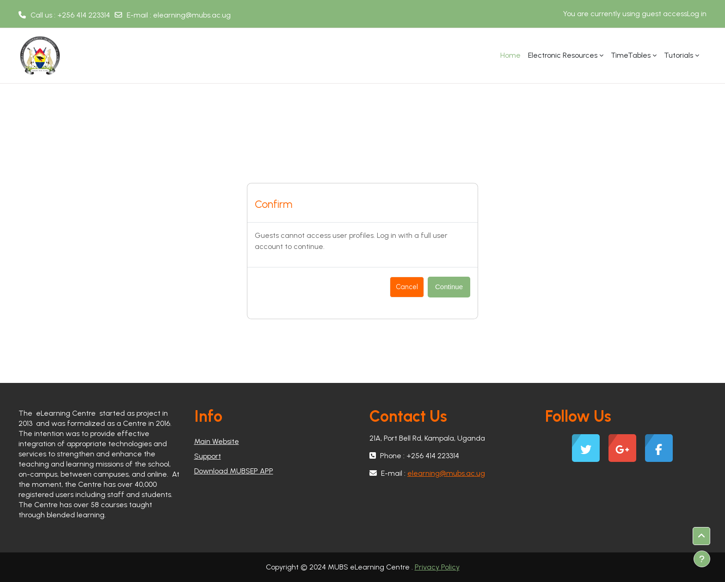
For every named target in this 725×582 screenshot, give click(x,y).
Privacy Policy (437, 567)
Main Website (216, 441)
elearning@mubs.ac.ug (192, 15)
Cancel (407, 287)
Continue (449, 287)
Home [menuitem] (510, 55)
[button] (701, 536)
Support (207, 456)
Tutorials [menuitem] (678, 55)
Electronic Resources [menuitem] (562, 55)
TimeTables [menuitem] (631, 55)
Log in (697, 13)
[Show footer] (702, 559)
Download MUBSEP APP (233, 471)
